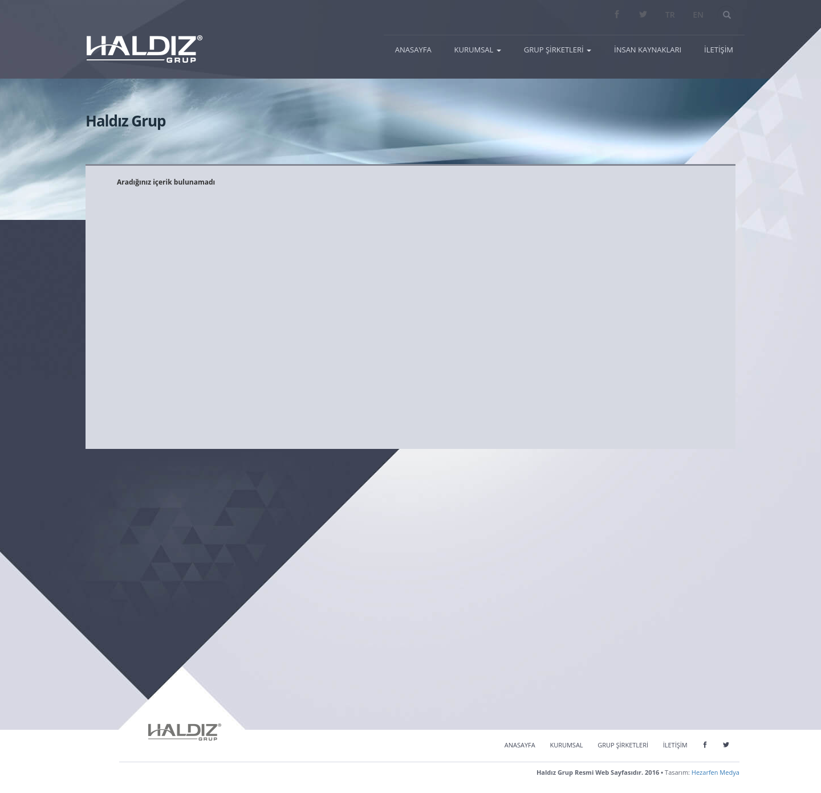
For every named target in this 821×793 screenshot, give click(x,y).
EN (698, 14)
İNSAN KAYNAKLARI (647, 49)
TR (670, 14)
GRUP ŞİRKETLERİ (623, 745)
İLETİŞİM (718, 49)
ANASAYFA (419, 49)
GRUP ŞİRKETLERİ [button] (557, 49)
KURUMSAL (566, 745)
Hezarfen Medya (715, 772)
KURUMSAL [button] (477, 49)
